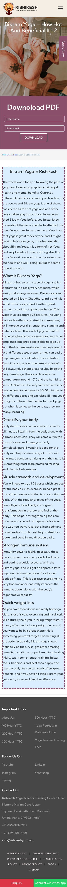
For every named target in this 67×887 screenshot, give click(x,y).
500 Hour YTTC (45, 717)
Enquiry (16, 883)
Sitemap (33, 869)
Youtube (8, 764)
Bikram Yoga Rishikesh (29, 155)
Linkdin (40, 764)
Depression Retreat (46, 853)
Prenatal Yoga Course (22, 859)
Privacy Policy (32, 864)
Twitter (6, 780)
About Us (8, 717)
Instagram (9, 772)
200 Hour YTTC (12, 733)
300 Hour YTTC (12, 741)
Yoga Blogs (13, 155)
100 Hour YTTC (12, 725)
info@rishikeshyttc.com (17, 840)
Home (5, 155)
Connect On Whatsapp (50, 883)
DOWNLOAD (34, 137)
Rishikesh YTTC (16, 853)
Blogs (52, 864)
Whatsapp (42, 772)
